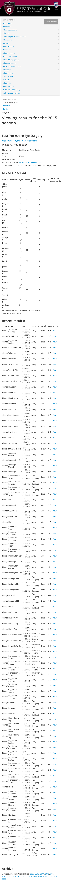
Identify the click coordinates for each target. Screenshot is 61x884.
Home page (7, 23)
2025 (4, 879)
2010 (37, 874)
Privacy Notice (8, 86)
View (55, 330)
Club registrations (10, 30)
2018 (24, 876)
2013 (52, 874)
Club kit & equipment (11, 60)
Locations (7, 50)
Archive (6, 43)
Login (5, 109)
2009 (32, 874)
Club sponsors (9, 53)
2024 (55, 876)
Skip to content (51, 22)
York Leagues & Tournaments (14, 36)
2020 (35, 876)
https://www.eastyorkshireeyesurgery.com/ (19, 141)
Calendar (6, 80)
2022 (45, 876)
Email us (6, 105)
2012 (47, 874)
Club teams (7, 40)
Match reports (8, 46)
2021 (40, 876)
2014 (4, 876)
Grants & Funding (10, 56)
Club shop (7, 83)
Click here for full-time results (31, 162)
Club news (7, 26)
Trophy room (8, 76)
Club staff (7, 70)
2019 (30, 876)
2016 (14, 876)
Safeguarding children (11, 93)
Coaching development (12, 66)
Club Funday (8, 73)
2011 (42, 874)
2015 (9, 876)
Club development (10, 63)
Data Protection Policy (11, 90)
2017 (19, 876)
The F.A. (6, 33)
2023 (50, 876)
